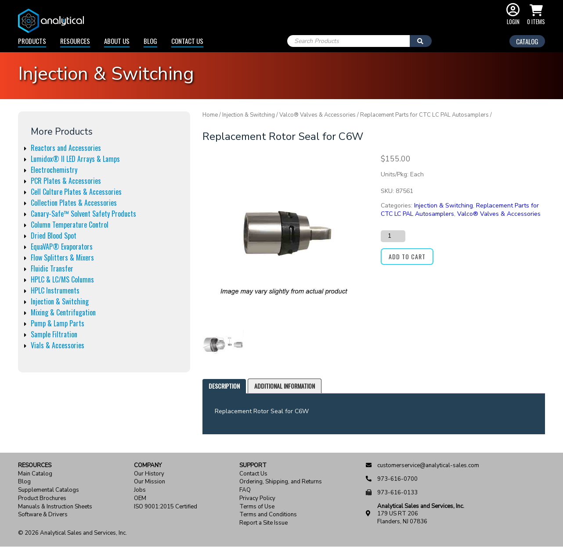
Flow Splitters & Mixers (62, 257)
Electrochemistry (54, 169)
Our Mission (149, 482)
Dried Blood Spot (53, 235)
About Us (117, 41)
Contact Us (187, 41)
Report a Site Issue (263, 523)
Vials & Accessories (57, 345)
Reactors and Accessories (66, 148)
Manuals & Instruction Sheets (55, 507)
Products (32, 41)
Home (210, 115)
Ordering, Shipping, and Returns (280, 482)
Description (224, 385)
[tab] (224, 386)
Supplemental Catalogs (48, 490)
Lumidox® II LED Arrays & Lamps (75, 159)
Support (253, 465)
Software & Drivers (43, 514)
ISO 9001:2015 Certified (165, 507)
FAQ (245, 490)
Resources (75, 41)
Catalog (527, 41)
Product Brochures (42, 498)
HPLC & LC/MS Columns (62, 279)
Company (148, 465)
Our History (149, 474)
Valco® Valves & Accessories (317, 115)
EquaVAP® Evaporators (62, 246)
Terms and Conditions (268, 514)
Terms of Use (256, 507)
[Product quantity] (393, 236)
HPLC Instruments (55, 290)
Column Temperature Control (69, 224)
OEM (140, 498)
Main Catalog (35, 474)
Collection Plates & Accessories (74, 202)
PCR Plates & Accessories (66, 180)
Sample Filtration (54, 334)
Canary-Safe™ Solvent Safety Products (83, 213)
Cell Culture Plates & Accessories (76, 191)
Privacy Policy (257, 498)
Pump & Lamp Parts (57, 323)
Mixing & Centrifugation (63, 312)
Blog (150, 41)
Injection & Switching (60, 301)
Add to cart (407, 256)
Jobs (140, 490)
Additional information (284, 385)
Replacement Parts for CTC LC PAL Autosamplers (424, 115)
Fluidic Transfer (52, 268)
